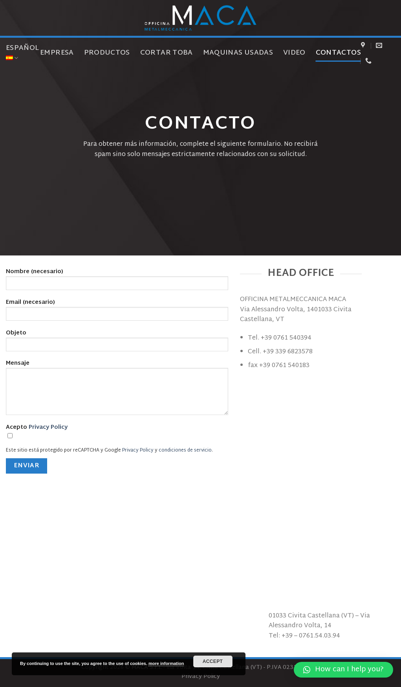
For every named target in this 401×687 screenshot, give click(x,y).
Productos (107, 53)
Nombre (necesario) (117, 281)
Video (294, 53)
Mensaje (117, 390)
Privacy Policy (48, 427)
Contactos (338, 53)
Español (22, 52)
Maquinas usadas (238, 53)
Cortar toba (166, 53)
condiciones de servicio (185, 450)
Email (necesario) (117, 312)
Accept (213, 661)
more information (166, 663)
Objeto (117, 343)
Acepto (117, 434)
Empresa (56, 53)
